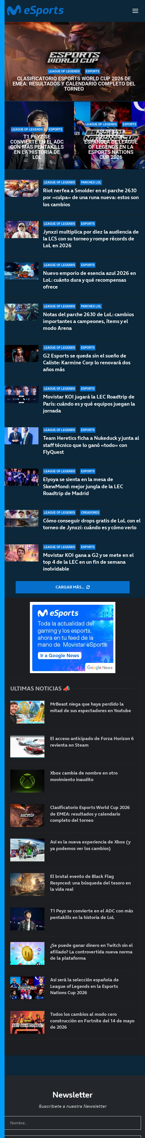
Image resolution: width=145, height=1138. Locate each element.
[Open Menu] (135, 11)
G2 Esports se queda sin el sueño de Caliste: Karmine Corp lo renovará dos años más (86, 362)
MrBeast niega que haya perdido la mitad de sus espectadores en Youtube (90, 707)
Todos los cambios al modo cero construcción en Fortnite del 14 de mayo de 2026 (92, 1020)
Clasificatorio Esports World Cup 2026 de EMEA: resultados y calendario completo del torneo (74, 83)
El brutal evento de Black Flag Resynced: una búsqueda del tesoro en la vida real (90, 882)
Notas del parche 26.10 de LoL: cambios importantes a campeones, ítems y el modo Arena (88, 321)
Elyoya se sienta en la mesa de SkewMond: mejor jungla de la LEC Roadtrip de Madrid (83, 486)
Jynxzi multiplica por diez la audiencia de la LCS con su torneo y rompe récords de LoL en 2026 (91, 238)
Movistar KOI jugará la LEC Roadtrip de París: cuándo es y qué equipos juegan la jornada (89, 403)
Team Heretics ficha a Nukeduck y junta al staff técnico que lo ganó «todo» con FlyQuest (91, 444)
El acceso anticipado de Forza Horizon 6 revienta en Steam (92, 741)
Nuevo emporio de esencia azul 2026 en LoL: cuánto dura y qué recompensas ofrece (89, 280)
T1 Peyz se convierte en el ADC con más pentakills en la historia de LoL (37, 147)
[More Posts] (73, 587)
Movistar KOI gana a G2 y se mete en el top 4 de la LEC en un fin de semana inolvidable (88, 566)
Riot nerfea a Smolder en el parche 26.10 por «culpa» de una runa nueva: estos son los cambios (91, 197)
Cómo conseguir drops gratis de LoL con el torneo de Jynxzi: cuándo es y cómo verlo (91, 525)
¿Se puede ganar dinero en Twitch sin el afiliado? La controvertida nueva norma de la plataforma (91, 951)
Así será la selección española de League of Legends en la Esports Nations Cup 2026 (111, 144)
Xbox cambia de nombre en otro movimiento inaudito (84, 776)
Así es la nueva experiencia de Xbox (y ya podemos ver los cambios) (90, 845)
